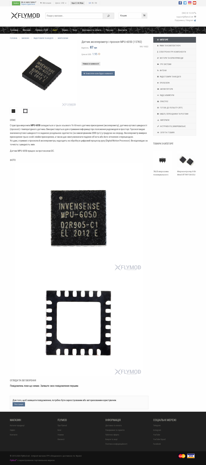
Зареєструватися (28, 4)
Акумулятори (164, 89)
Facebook (157, 444)
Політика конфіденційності (116, 444)
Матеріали (162, 120)
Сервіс (65, 30)
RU (93, 3)
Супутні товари (165, 132)
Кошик (133, 15)
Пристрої (162, 101)
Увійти (16, 3)
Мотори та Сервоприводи (169, 58)
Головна (14, 30)
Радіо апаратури (165, 95)
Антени (161, 70)
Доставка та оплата (91, 30)
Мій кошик (45, 3)
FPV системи (163, 64)
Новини (61, 435)
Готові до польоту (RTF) (169, 107)
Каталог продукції (17, 425)
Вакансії (61, 439)
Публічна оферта (112, 435)
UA (90, 3)
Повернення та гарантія (114, 430)
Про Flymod (62, 425)
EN (96, 3)
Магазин (27, 30)
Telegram (157, 425)
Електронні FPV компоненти (171, 52)
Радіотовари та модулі (168, 76)
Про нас (110, 30)
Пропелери (163, 83)
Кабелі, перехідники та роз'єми (172, 114)
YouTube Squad (159, 439)
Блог (75, 30)
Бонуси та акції (111, 439)
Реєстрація (18, 404)
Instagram (157, 430)
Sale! (55, 30)
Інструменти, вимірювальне (171, 126)
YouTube (156, 435)
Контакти (122, 30)
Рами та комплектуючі (168, 45)
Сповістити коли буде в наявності (98, 73)
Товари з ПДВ (41, 30)
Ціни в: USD (60, 3)
